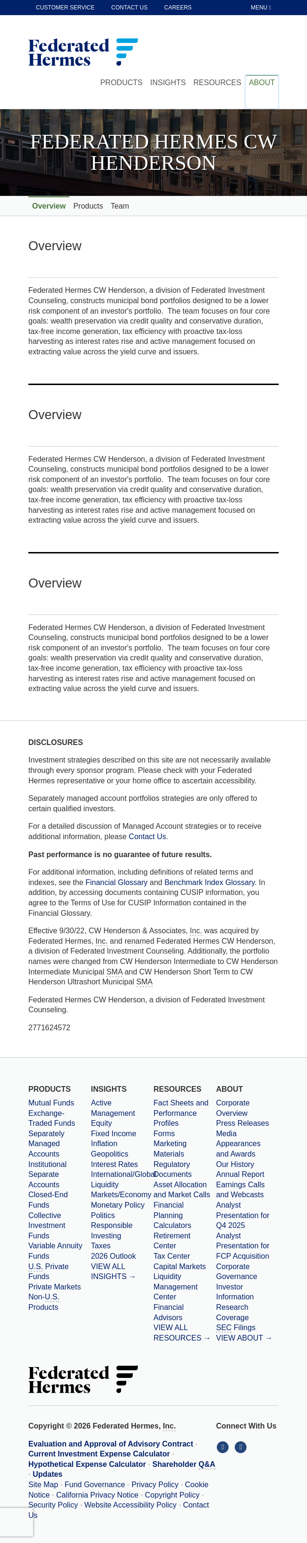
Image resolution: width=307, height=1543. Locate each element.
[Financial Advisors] (185, 1312)
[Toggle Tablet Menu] (262, 7)
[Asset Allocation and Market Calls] (185, 1190)
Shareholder (184, 1465)
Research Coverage (232, 1312)
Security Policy (53, 1505)
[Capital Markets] (185, 1267)
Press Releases (242, 1123)
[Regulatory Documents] (185, 1169)
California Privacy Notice (97, 1495)
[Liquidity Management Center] (185, 1286)
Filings (236, 1328)
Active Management (113, 1108)
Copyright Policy (172, 1495)
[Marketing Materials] (185, 1149)
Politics (103, 1215)
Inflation (104, 1144)
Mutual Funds (51, 1103)
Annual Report (240, 1174)
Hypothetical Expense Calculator (87, 1464)
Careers (178, 7)
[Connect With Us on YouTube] (241, 1447)
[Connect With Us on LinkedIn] (225, 1447)
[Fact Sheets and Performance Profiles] (185, 1113)
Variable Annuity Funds (55, 1251)
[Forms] (185, 1134)
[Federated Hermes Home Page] (83, 53)
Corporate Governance (236, 1271)
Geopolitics (109, 1154)
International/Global (122, 1174)
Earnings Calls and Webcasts (240, 1190)
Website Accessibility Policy (131, 1505)
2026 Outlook (113, 1256)
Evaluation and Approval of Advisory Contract (110, 1444)
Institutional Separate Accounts (47, 1174)
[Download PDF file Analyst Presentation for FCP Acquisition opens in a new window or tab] (247, 1246)
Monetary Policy (118, 1205)
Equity (101, 1123)
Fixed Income (113, 1134)
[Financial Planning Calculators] (185, 1215)
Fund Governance (95, 1485)
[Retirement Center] (185, 1241)
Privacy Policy (155, 1485)
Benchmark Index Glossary (209, 882)
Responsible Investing (111, 1230)
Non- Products (44, 1302)
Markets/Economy (121, 1195)
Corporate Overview (232, 1108)
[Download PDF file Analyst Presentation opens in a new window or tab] (247, 1215)
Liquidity (105, 1185)
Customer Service (65, 7)
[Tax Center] (185, 1256)
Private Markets (54, 1287)
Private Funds (48, 1271)
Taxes (101, 1246)
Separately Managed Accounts (46, 1144)
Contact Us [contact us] (129, 7)
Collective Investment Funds (46, 1225)
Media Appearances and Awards (238, 1144)
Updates (47, 1474)
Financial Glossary (117, 882)
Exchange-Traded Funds (51, 1118)
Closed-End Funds (48, 1200)
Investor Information (235, 1292)
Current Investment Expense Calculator (99, 1454)
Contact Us (147, 837)
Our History (235, 1164)
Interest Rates (114, 1164)
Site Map (43, 1485)
